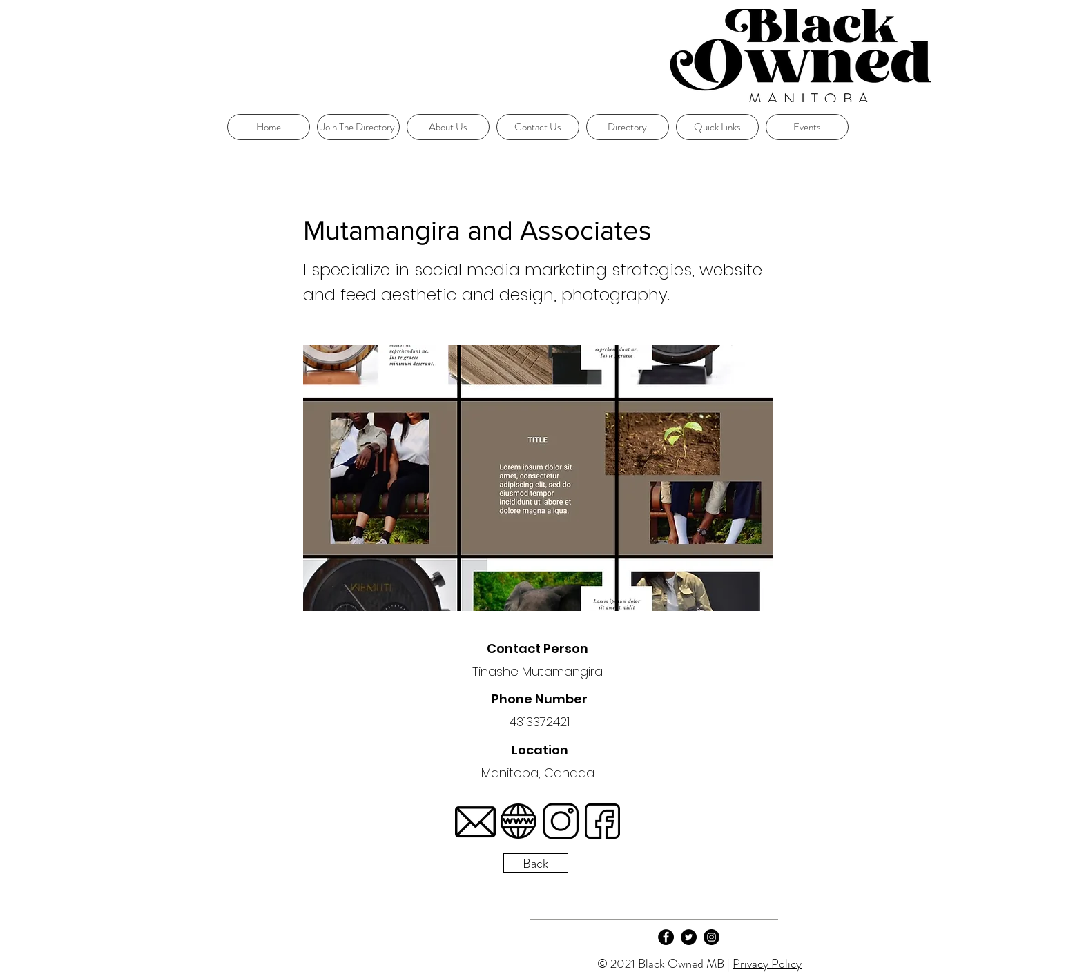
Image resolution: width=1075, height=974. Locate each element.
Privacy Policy (767, 964)
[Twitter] (689, 937)
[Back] (535, 863)
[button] (717, 127)
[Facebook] (666, 937)
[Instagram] (711, 937)
